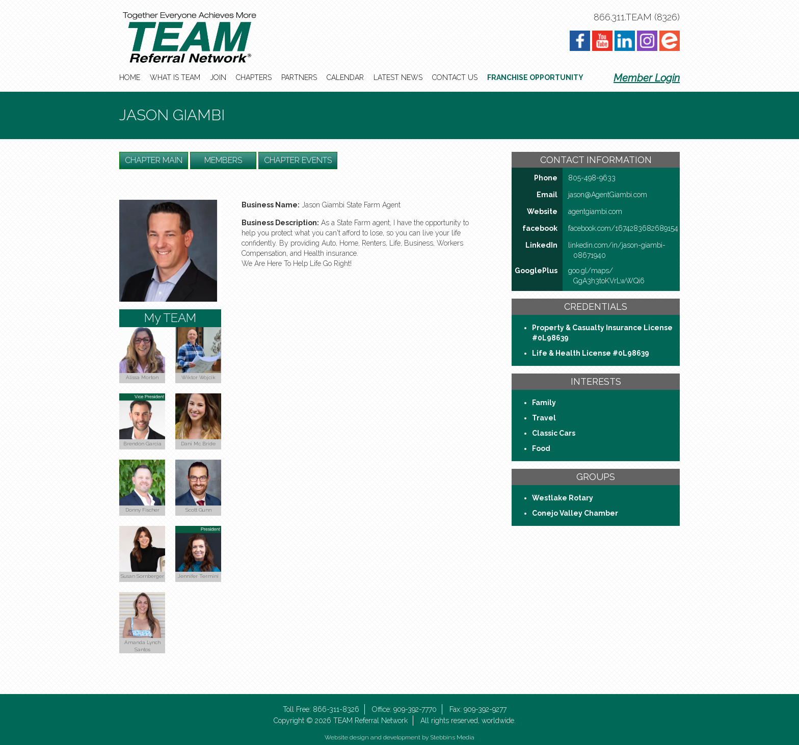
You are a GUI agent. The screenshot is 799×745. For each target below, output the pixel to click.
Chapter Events (298, 160)
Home (129, 77)
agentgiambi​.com (595, 211)
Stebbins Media (452, 737)
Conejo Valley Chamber (575, 513)
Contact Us (454, 77)
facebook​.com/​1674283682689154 (623, 228)
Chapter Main (153, 160)
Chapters (254, 77)
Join (218, 77)
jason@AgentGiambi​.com (607, 195)
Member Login (647, 78)
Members (223, 160)
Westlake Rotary (562, 498)
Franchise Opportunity (535, 77)
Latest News (398, 77)
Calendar (345, 77)
